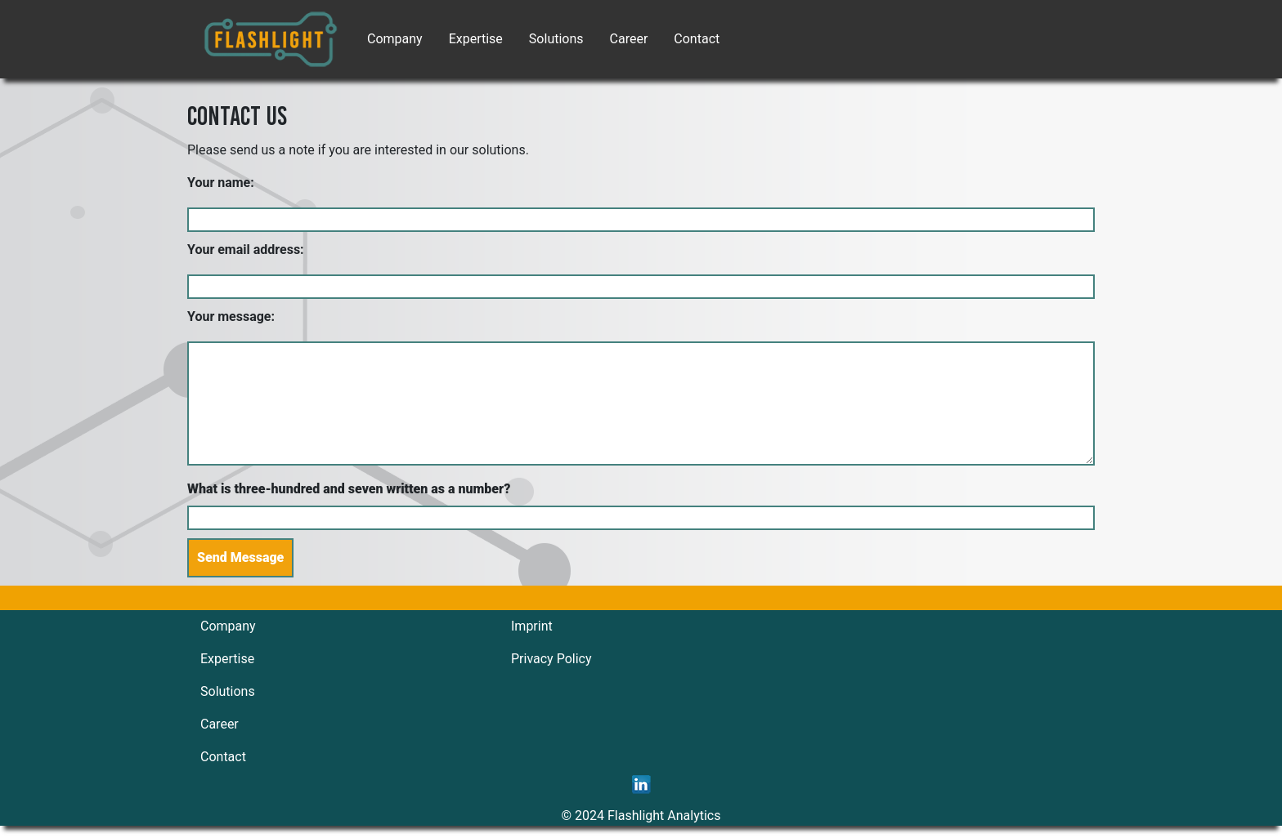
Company (395, 39)
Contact (696, 39)
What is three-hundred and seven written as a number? (348, 489)
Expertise (476, 39)
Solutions (556, 39)
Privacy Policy (551, 658)
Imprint (532, 626)
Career (629, 39)
